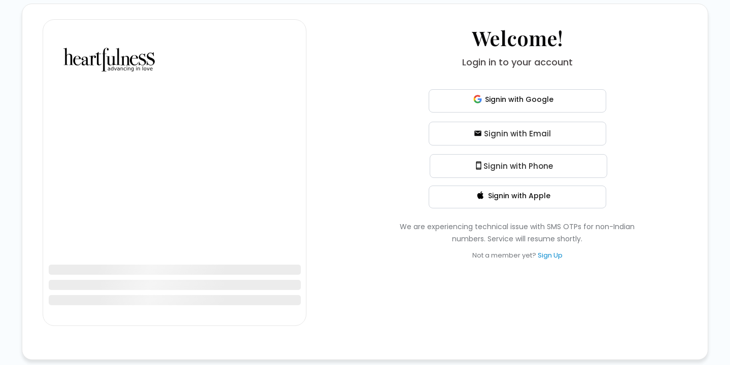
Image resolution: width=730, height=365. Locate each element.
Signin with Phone (514, 166)
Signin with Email (512, 133)
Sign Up (550, 255)
